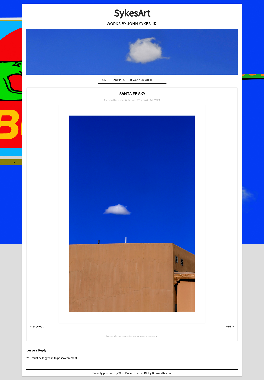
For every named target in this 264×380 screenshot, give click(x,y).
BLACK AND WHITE (141, 80)
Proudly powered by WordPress (112, 373)
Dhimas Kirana (161, 373)
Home (104, 80)
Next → (229, 326)
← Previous (37, 326)
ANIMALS (119, 80)
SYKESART (155, 100)
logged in (48, 358)
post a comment (149, 335)
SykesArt (132, 13)
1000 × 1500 (141, 100)
